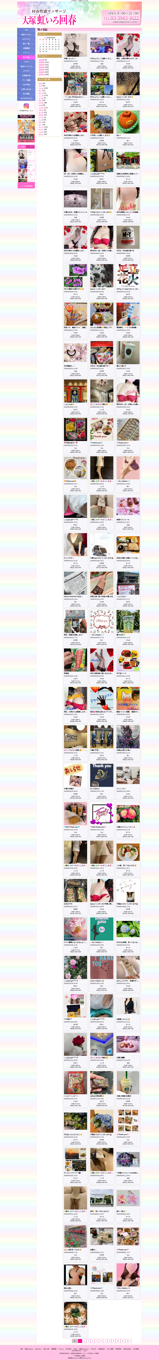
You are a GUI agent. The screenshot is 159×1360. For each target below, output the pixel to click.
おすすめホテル (26, 98)
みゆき (41, 115)
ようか (41, 117)
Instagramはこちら (26, 107)
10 (118, 1341)
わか (40, 122)
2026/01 (42, 72)
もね (40, 105)
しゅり (41, 132)
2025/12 (42, 74)
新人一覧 (26, 44)
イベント (26, 53)
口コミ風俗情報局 (26, 186)
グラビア (26, 71)
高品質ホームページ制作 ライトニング (79, 1358)
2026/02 (42, 69)
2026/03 (42, 67)
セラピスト (26, 39)
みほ (40, 83)
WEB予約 (26, 85)
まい (40, 124)
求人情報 (26, 94)
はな (40, 100)
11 (123, 1341)
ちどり (41, 129)
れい (40, 90)
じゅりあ (42, 107)
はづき (41, 112)
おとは (41, 93)
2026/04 (42, 65)
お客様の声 (26, 75)
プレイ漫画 (26, 80)
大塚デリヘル (26, 184)
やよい (41, 134)
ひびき (41, 103)
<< (45, 38)
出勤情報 (26, 48)
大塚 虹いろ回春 (80, 1355)
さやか (41, 110)
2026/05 (42, 62)
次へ (128, 1341)
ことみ (41, 98)
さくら (41, 127)
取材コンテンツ (26, 66)
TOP (26, 30)
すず (40, 86)
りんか (41, 88)
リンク (85, 1350)
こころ (41, 95)
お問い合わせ (26, 89)
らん (40, 120)
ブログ (26, 62)
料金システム (26, 34)
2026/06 (42, 60)
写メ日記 (26, 57)
